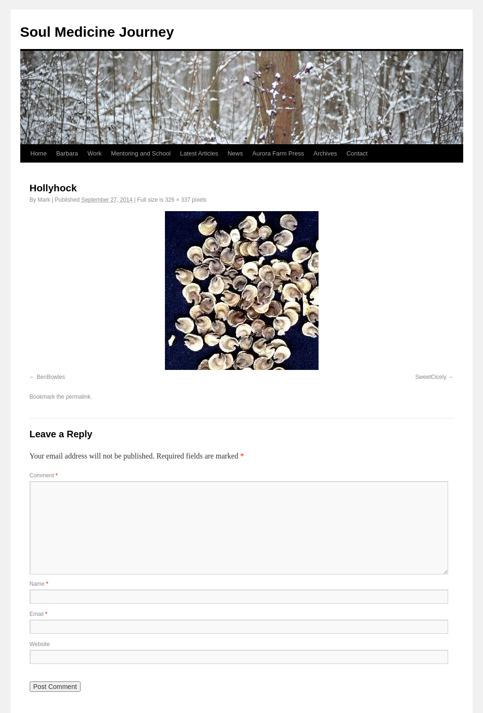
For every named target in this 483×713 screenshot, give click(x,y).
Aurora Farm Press (278, 153)
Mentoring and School (141, 153)
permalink (78, 396)
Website (40, 644)
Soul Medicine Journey (97, 32)
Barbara (67, 153)
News (235, 153)
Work (94, 153)
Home (39, 153)
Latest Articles (199, 153)
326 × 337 (177, 200)
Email (39, 614)
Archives (325, 153)
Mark (44, 200)
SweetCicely (430, 377)
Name (39, 584)
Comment (44, 475)
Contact (357, 153)
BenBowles (51, 377)
